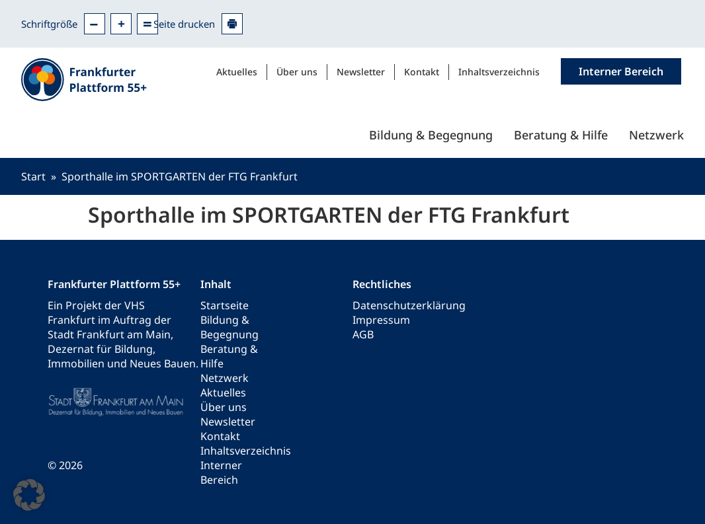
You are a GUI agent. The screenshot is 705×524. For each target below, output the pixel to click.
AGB (363, 334)
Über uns (296, 71)
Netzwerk (656, 135)
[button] (29, 495)
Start (33, 176)
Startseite (224, 305)
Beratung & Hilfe (561, 135)
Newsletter (361, 71)
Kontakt (421, 71)
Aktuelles (236, 71)
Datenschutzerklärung (409, 305)
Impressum (381, 320)
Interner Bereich (221, 472)
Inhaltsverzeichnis (499, 71)
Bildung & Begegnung (431, 135)
